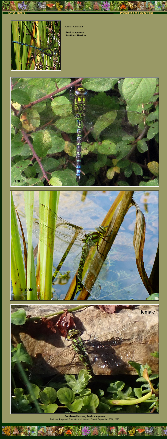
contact (91, 424)
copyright (77, 424)
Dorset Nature (16, 12)
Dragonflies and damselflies (136, 12)
